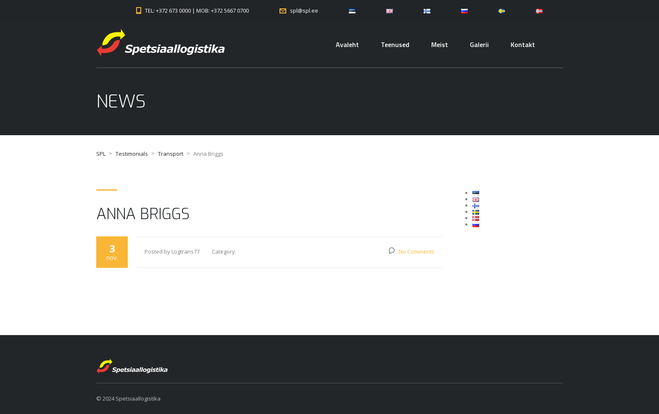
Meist (439, 44)
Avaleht (347, 44)
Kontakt (523, 44)
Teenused (395, 44)
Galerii (479, 44)
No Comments (417, 251)
